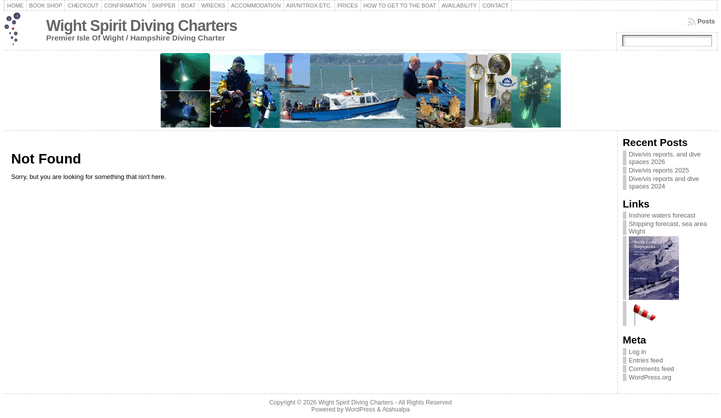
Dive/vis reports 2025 (659, 170)
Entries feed (646, 360)
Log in (637, 352)
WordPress (360, 409)
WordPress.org (650, 377)
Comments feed (651, 368)
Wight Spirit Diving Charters (141, 25)
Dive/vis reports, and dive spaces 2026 (665, 158)
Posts (706, 21)
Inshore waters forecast (662, 215)
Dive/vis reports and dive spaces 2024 (664, 182)
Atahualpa (396, 409)
